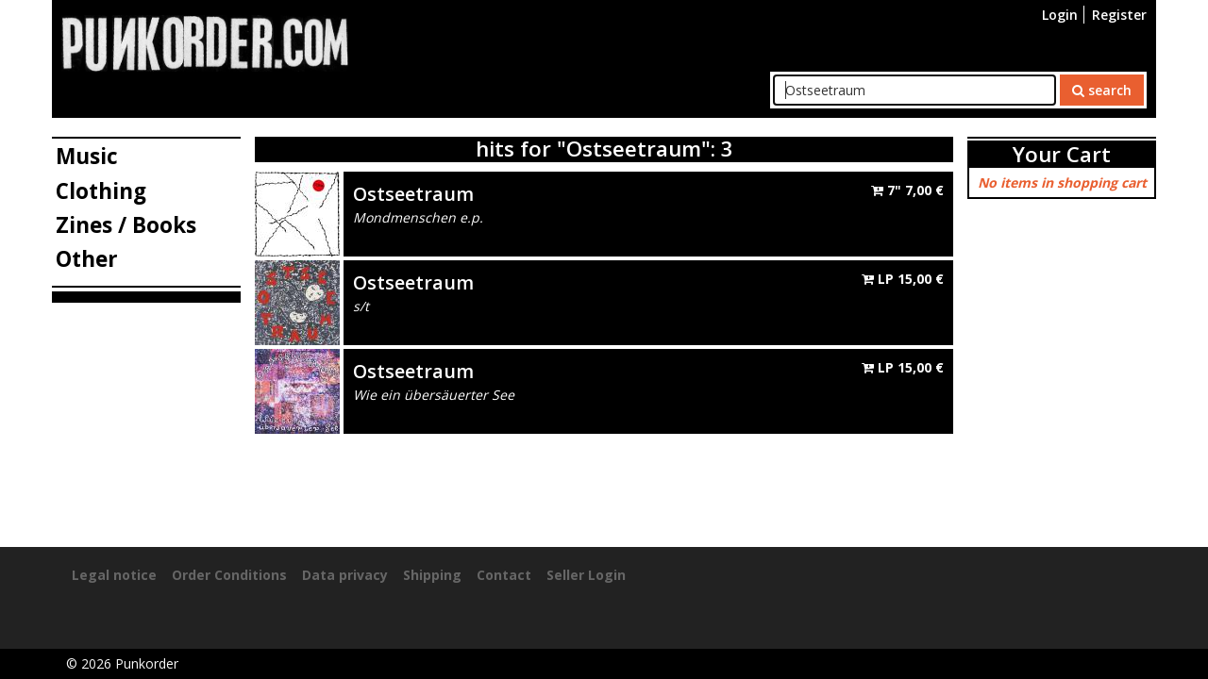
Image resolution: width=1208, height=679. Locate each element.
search (1102, 90)
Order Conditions (229, 575)
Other (87, 258)
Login (1060, 15)
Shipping (432, 575)
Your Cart (1062, 154)
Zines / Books (126, 225)
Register (1119, 15)
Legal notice (114, 575)
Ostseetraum (413, 194)
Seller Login (586, 575)
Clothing (101, 191)
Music (87, 156)
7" (907, 190)
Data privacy (345, 575)
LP (903, 279)
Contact (504, 575)
